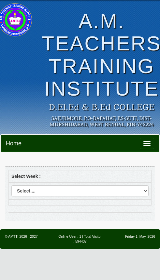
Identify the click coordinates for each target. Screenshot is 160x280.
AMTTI (13, 236)
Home (14, 143)
